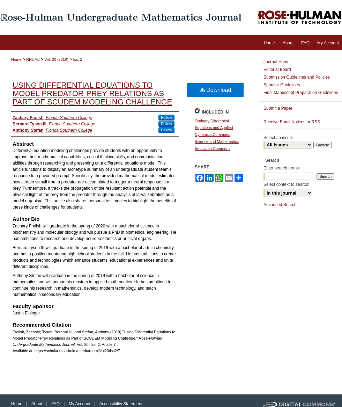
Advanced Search (280, 204)
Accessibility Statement (120, 403)
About (37, 403)
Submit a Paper (277, 108)
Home (16, 59)
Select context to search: (286, 184)
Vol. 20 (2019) (56, 59)
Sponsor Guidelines (281, 84)
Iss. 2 (77, 59)
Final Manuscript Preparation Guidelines (300, 92)
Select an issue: (278, 137)
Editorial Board (277, 69)
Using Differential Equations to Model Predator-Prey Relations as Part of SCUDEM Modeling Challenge (92, 93)
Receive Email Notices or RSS (291, 121)
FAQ (56, 403)
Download (215, 90)
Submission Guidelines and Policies (296, 77)
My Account (80, 403)
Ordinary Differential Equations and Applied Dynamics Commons (214, 128)
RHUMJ (33, 59)
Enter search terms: (281, 168)
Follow (166, 117)
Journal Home (276, 61)
